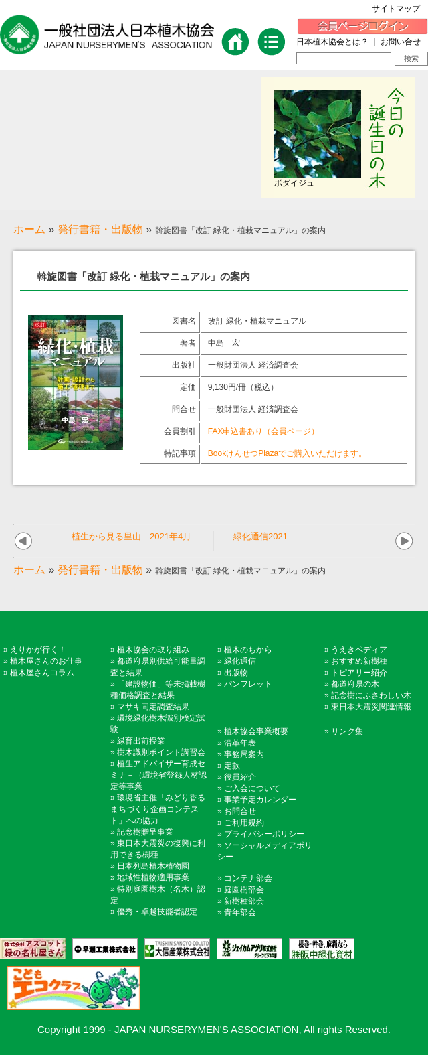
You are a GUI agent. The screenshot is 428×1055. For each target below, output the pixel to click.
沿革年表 (240, 743)
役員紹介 (240, 777)
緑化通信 (240, 661)
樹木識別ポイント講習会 (161, 752)
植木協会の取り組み (153, 649)
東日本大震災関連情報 (371, 706)
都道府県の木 (355, 684)
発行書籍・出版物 (100, 229)
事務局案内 (244, 754)
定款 (232, 765)
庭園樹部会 (244, 889)
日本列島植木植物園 (153, 866)
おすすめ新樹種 (359, 661)
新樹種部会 (244, 901)
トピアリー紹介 (359, 672)
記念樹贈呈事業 (145, 832)
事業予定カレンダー (260, 799)
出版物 (236, 672)
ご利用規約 (244, 822)
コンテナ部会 (248, 878)
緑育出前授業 (141, 741)
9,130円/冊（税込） (243, 387)
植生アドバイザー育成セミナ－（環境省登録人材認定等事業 (158, 775)
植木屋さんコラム (42, 672)
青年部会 (240, 912)
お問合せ (240, 811)
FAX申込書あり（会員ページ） (264, 431)
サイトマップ (400, 8)
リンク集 (347, 731)
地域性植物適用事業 (153, 877)
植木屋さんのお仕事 (46, 661)
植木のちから (248, 649)
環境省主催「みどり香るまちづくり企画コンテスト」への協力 (157, 809)
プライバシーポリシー (264, 834)
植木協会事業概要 (256, 731)
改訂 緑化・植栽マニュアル (257, 321)
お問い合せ (401, 41)
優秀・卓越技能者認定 (157, 911)
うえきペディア (359, 649)
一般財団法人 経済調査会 (253, 365)
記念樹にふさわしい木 (371, 695)
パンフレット (248, 684)
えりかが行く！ (38, 649)
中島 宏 (224, 343)
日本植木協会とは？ (332, 41)
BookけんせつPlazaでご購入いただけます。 (287, 453)
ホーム (29, 229)
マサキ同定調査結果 (153, 706)
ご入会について (252, 788)
